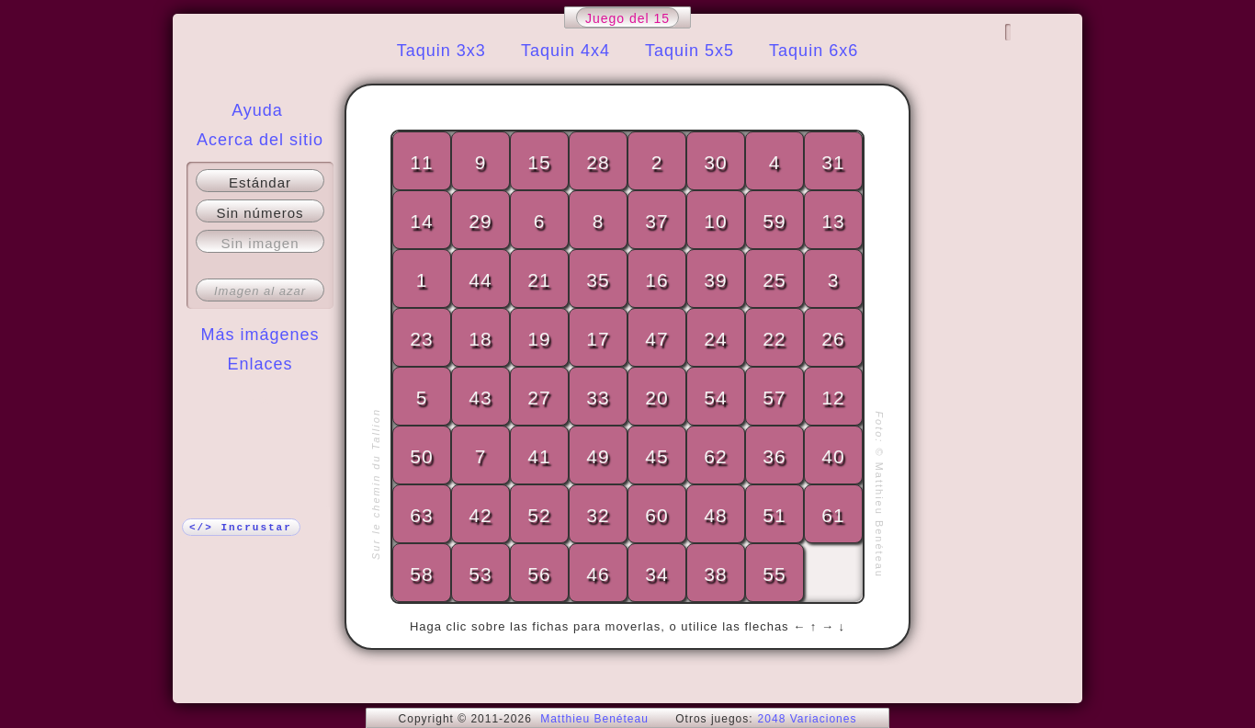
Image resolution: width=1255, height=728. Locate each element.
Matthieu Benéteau (594, 718)
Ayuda (257, 110)
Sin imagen (259, 243)
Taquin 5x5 (689, 50)
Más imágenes (259, 334)
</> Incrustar (240, 527)
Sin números (259, 213)
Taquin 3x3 (441, 50)
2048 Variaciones (807, 718)
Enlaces (259, 364)
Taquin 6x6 (813, 50)
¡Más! (260, 400)
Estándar (260, 182)
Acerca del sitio (260, 140)
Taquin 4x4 (565, 50)
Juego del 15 (627, 18)
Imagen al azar (260, 291)
